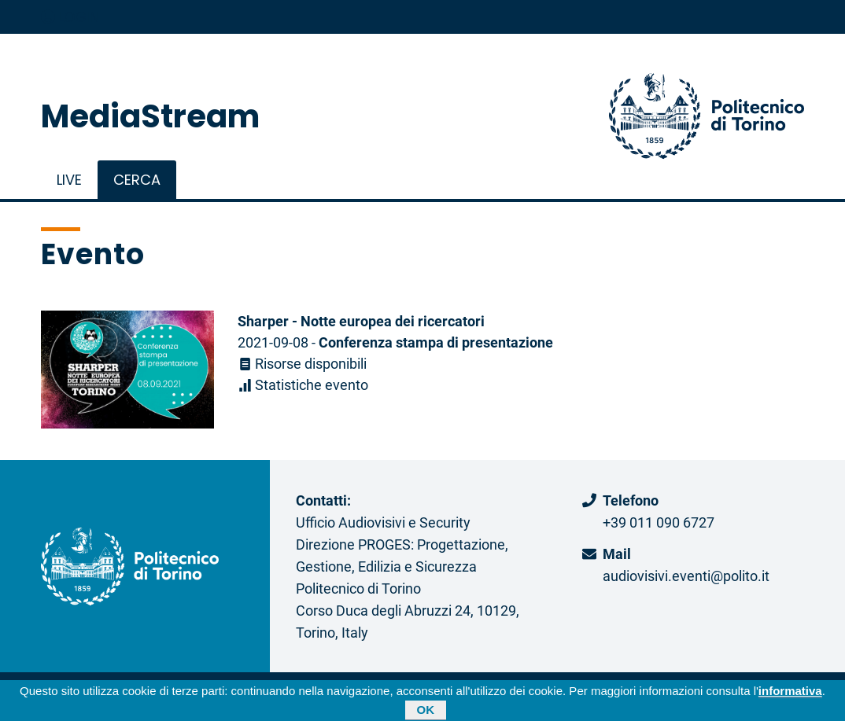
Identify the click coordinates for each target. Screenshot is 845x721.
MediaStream (150, 116)
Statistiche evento (303, 384)
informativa (790, 693)
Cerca (137, 179)
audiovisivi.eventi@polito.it (686, 575)
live (69, 179)
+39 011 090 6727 (658, 522)
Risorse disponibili (302, 363)
